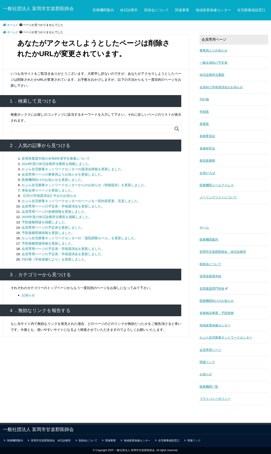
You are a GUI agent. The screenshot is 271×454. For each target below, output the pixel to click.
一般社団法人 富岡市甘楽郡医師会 (38, 8)
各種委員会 (207, 136)
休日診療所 (129, 10)
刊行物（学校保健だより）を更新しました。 (55, 259)
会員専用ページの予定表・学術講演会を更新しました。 (63, 206)
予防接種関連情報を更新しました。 (48, 233)
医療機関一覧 (209, 386)
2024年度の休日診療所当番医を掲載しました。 (57, 164)
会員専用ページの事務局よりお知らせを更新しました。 (63, 174)
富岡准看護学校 (210, 276)
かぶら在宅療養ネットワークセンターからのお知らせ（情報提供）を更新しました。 (85, 185)
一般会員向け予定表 (213, 62)
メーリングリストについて (218, 197)
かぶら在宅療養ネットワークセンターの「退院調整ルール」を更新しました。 (80, 238)
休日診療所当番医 (212, 75)
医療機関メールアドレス (217, 185)
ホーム (204, 227)
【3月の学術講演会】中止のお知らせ (49, 195)
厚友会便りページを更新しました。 (48, 190)
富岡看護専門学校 (213, 288)
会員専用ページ (210, 350)
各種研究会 (207, 148)
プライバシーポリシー (215, 398)
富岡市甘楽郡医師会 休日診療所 (223, 251)
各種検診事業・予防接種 (217, 313)
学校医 (204, 111)
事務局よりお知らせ (213, 50)
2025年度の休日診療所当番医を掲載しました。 (57, 217)
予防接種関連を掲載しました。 (45, 222)
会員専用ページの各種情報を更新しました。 (55, 211)
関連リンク (207, 362)
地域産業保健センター (213, 10)
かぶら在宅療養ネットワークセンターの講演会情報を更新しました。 (73, 169)
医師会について (156, 10)
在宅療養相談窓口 (251, 10)
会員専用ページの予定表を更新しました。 (53, 227)
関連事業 (182, 10)
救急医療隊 (207, 160)
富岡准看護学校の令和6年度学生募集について (56, 158)
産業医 (204, 124)
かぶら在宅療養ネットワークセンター (226, 337)
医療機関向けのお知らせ (217, 301)
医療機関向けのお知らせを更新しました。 (53, 180)
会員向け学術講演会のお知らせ (221, 87)
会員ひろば (207, 173)
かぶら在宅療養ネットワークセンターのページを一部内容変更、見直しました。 (81, 201)
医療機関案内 (103, 10)
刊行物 (204, 99)
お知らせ (28, 295)
